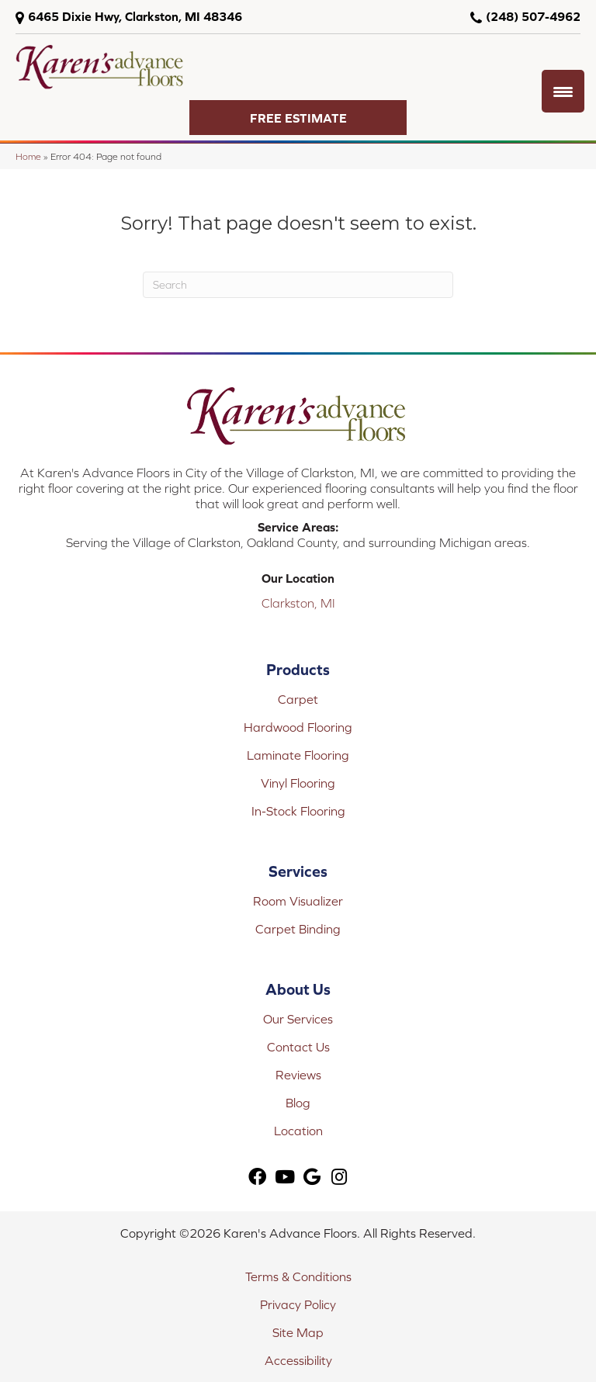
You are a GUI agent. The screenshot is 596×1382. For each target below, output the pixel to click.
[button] (298, 117)
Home (28, 156)
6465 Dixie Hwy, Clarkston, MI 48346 (135, 16)
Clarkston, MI (298, 603)
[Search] (298, 285)
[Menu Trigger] (563, 91)
